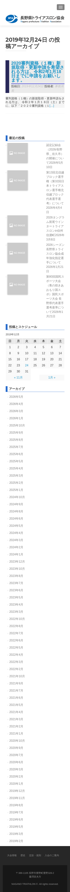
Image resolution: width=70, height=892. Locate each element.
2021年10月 (17, 676)
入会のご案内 (52, 855)
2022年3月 (16, 661)
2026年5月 (16, 396)
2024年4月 (16, 532)
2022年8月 (16, 626)
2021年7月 (16, 690)
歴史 (23, 855)
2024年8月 (16, 511)
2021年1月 (16, 733)
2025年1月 (16, 489)
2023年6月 (16, 590)
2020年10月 (17, 740)
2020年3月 (16, 769)
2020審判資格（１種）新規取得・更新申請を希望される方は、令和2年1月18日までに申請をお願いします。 (37, 71)
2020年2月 (16, 776)
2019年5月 (16, 826)
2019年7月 (16, 812)
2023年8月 (16, 575)
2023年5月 (16, 597)
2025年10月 (17, 425)
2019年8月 (16, 805)
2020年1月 (16, 783)
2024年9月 (16, 504)
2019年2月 (16, 841)
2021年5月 (16, 704)
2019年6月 (16, 819)
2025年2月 (16, 482)
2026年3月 (16, 411)
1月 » (51, 377)
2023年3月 (16, 611)
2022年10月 (17, 618)
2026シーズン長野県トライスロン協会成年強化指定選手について (55, 258)
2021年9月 (16, 683)
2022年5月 (16, 647)
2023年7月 (16, 583)
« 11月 (18, 377)
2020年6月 (16, 762)
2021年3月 (16, 719)
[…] (51, 105)
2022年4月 (16, 654)
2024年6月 (16, 518)
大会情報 (12, 855)
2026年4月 (16, 403)
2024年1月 (16, 554)
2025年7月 (16, 446)
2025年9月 (16, 432)
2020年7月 (16, 755)
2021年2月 (16, 726)
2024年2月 (16, 547)
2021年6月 (16, 697)
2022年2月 (16, 669)
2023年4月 (16, 604)
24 (26, 365)
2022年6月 (16, 640)
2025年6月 (16, 454)
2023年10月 (17, 568)
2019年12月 (17, 790)
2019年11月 (17, 798)
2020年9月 (16, 747)
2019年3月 (16, 833)
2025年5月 (16, 461)
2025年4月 (16, 468)
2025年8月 (16, 439)
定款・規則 (35, 855)
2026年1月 (16, 418)
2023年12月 (17, 561)
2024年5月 (16, 525)
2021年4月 (16, 712)
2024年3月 (16, 540)
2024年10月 (17, 497)
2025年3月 (16, 475)
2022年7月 (16, 633)
